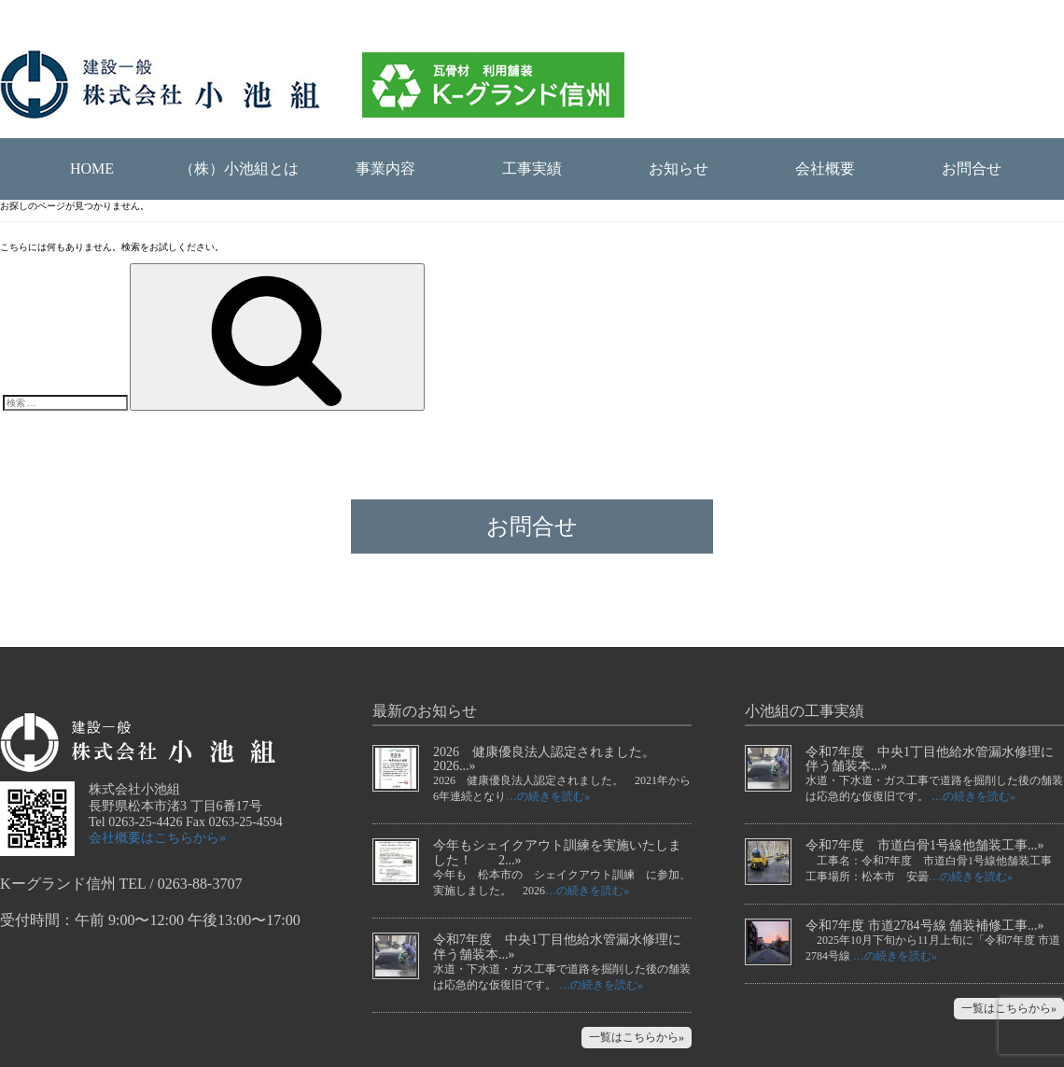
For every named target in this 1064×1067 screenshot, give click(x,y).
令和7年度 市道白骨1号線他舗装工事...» (924, 845)
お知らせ (678, 168)
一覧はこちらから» (636, 1037)
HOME (92, 168)
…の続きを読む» (548, 796)
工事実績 (532, 168)
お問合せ (971, 168)
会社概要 (825, 168)
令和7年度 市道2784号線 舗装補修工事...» (924, 926)
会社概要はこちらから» (157, 838)
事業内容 (385, 168)
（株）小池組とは (239, 168)
